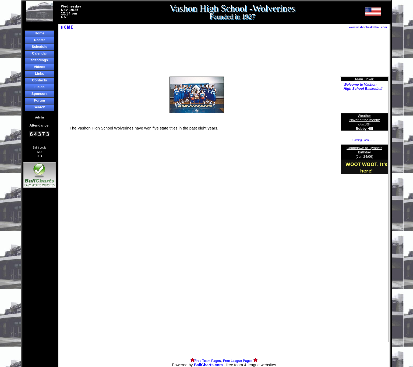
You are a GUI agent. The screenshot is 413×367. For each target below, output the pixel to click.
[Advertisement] (39, 281)
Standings (39, 60)
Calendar (39, 53)
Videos (39, 67)
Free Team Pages (208, 361)
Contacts (39, 80)
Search (39, 107)
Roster (39, 40)
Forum (39, 100)
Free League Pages (237, 361)
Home (39, 33)
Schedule (39, 47)
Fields (39, 87)
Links (39, 73)
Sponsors (39, 94)
